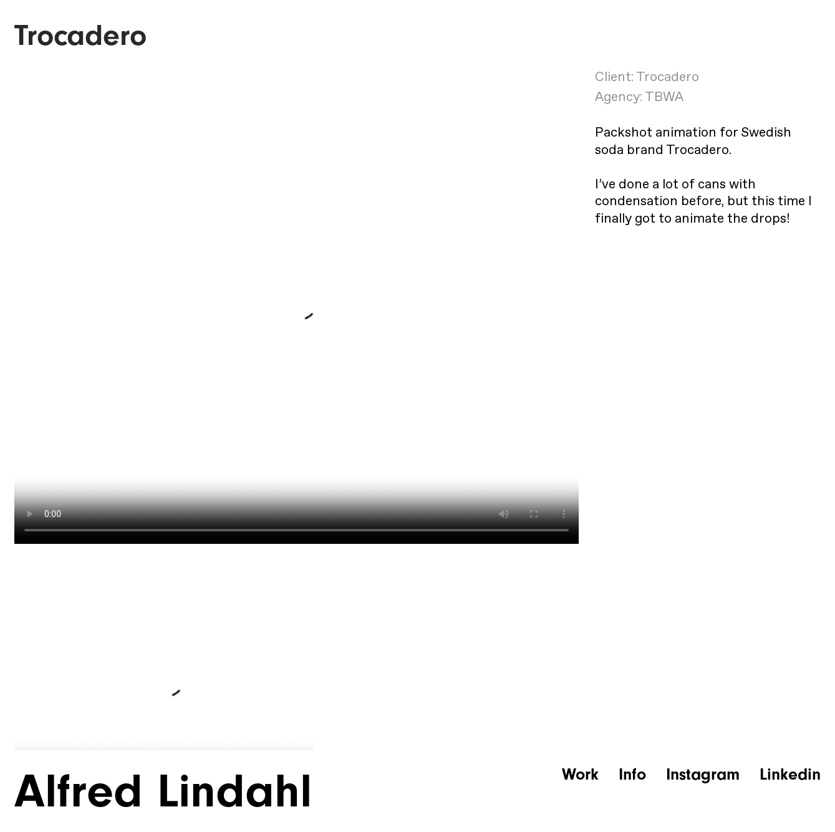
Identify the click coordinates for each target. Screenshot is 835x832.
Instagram (703, 774)
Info (632, 774)
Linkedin (790, 774)
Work (580, 774)
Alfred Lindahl (163, 791)
